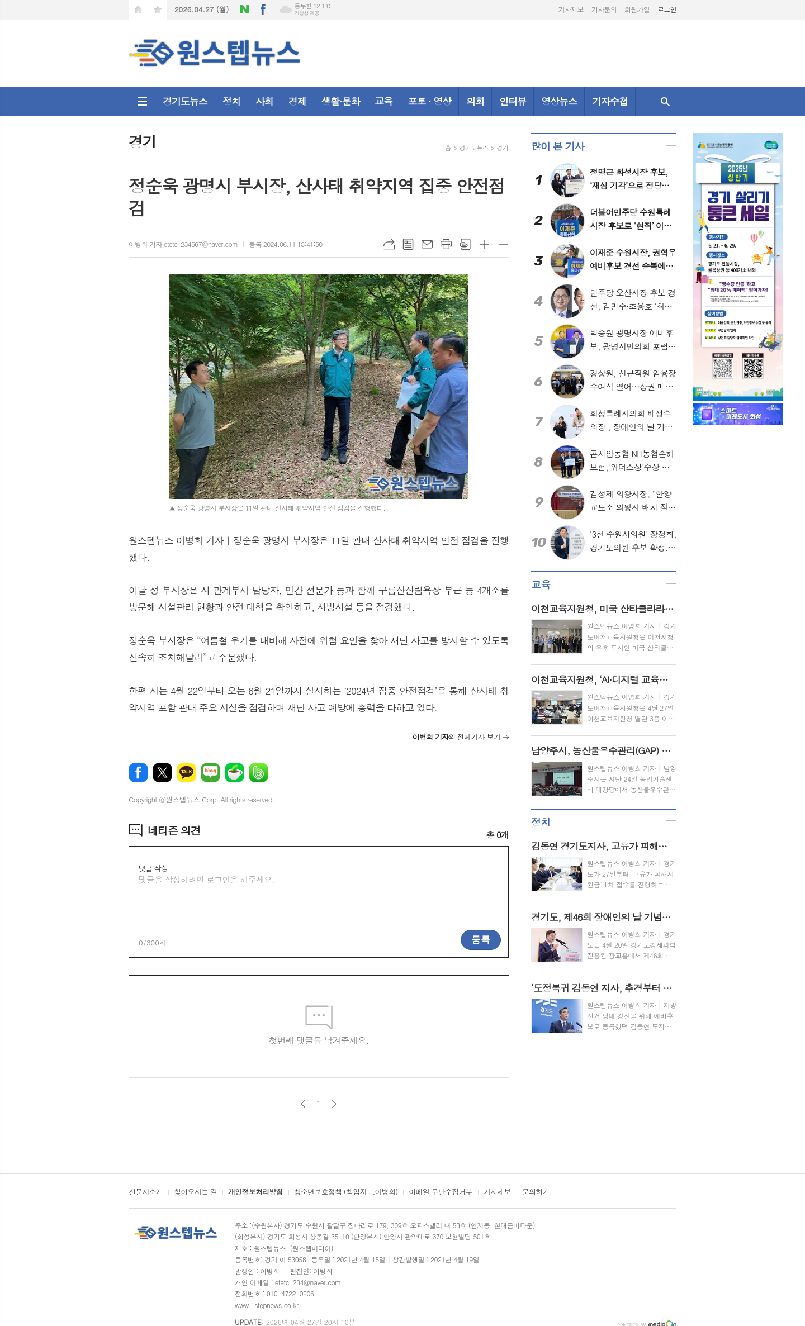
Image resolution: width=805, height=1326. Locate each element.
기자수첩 (610, 101)
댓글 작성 (153, 868)
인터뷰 (512, 101)
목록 (408, 244)
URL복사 (389, 244)
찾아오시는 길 (195, 1192)
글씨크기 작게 (503, 244)
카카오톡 (186, 772)
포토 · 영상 (429, 101)
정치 (231, 101)
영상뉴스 (559, 101)
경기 (502, 148)
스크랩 (465, 244)
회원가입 (637, 9)
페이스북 (263, 9)
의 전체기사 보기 (456, 736)
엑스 (162, 772)
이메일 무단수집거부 (440, 1192)
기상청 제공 (306, 13)
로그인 (666, 9)
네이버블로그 (244, 9)
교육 (383, 101)
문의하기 (536, 1192)
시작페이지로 (138, 10)
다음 (334, 1103)
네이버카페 (234, 772)
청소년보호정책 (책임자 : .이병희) (345, 1192)
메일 (427, 244)
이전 (303, 1103)
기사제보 (571, 9)
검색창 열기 (665, 101)
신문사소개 (146, 1192)
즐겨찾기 (157, 10)
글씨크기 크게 (484, 244)
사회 (264, 101)
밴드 (258, 772)
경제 (297, 101)
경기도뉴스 (185, 101)
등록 (480, 939)
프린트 (446, 244)
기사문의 (604, 9)
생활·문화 (340, 101)
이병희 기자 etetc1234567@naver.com (183, 244)
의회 (475, 101)
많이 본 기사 (557, 146)
